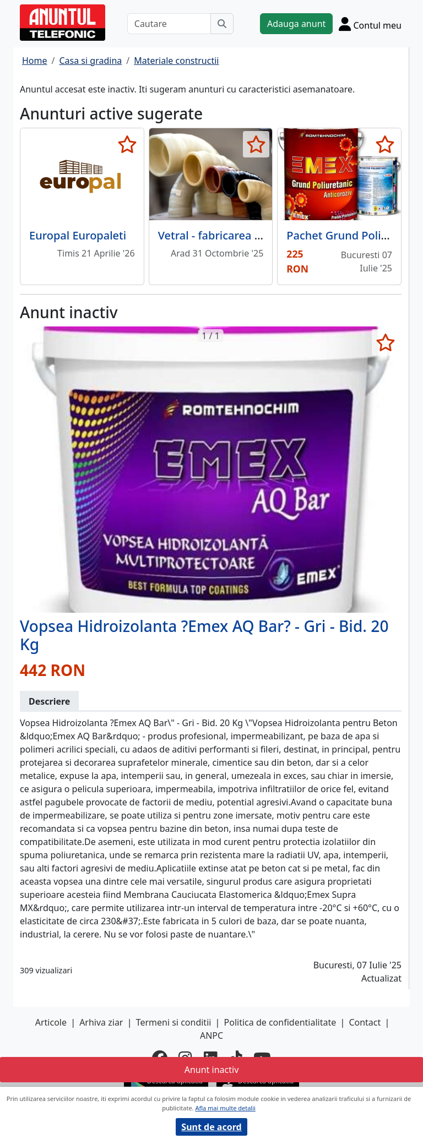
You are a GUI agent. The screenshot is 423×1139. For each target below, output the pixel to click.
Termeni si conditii (174, 1022)
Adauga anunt (296, 24)
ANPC (211, 1035)
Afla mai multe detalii (225, 1108)
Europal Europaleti (77, 235)
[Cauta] (222, 23)
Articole (51, 1022)
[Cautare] (169, 23)
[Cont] (370, 23)
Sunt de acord (211, 1127)
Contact (365, 1022)
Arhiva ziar (101, 1022)
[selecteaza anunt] (127, 144)
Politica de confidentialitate (280, 1022)
